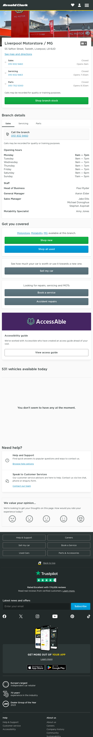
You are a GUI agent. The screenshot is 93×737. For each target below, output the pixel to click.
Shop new (46, 240)
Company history (55, 729)
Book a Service (69, 545)
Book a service (46, 292)
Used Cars (24, 553)
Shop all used (46, 249)
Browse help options (23, 464)
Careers (69, 537)
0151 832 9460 (15, 64)
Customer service (12, 726)
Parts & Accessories (69, 553)
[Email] (36, 606)
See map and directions (18, 54)
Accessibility (9, 729)
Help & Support (24, 537)
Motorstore (23, 233)
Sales (8, 123)
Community (53, 733)
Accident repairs (46, 301)
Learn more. (69, 591)
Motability (36, 233)
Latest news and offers (16, 600)
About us (51, 722)
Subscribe (81, 606)
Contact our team (22, 486)
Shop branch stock (46, 100)
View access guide (46, 352)
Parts (38, 123)
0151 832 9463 (15, 75)
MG (46, 233)
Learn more (47, 659)
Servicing (23, 123)
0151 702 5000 (15, 85)
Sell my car (46, 270)
